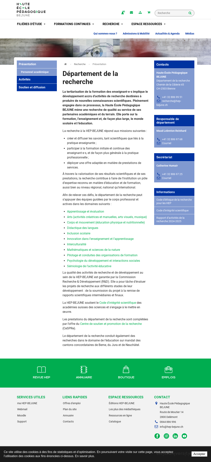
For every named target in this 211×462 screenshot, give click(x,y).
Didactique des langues (82, 228)
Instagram (166, 436)
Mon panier (149, 13)
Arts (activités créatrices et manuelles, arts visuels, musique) (107, 217)
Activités (24, 79)
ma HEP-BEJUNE (27, 403)
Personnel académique (34, 71)
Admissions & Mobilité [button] (136, 33)
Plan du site (70, 409)
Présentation (27, 64)
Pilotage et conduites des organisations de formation (102, 255)
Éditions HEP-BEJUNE (121, 403)
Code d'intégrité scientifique (117, 302)
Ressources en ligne (120, 415)
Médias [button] (189, 33)
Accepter (199, 454)
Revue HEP (41, 371)
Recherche (80, 64)
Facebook (157, 436)
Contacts (68, 421)
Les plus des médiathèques (124, 409)
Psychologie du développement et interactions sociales (103, 260)
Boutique (126, 371)
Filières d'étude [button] (31, 24)
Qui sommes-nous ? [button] (105, 33)
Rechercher (190, 13)
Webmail (22, 409)
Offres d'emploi (71, 403)
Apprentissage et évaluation (85, 211)
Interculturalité (76, 244)
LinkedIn (175, 436)
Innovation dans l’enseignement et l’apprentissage (100, 239)
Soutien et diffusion (32, 87)
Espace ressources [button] (148, 24)
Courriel (166, 143)
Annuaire (84, 371)
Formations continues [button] (74, 24)
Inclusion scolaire (78, 233)
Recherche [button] (113, 24)
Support (22, 421)
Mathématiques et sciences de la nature (93, 250)
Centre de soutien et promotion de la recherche (111, 324)
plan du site (140, 13)
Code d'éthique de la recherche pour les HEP (174, 201)
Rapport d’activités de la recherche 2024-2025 (170, 219)
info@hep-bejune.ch (171, 426)
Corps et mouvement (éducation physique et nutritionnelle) (106, 222)
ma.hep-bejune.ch (123, 13)
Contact (131, 13)
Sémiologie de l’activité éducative (89, 266)
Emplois (168, 371)
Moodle (21, 415)
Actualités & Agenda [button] (167, 33)
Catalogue (115, 421)
